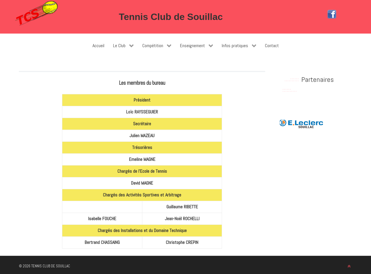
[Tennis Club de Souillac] (36, 13)
